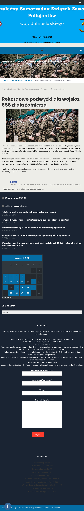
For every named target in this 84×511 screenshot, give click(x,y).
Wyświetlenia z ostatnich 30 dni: (39, 482)
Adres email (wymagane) (42, 382)
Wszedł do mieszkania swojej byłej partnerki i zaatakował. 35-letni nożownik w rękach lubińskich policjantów (42, 244)
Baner (6, 89)
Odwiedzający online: (42, 462)
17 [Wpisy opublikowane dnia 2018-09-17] (5, 287)
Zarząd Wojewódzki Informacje (36, 89)
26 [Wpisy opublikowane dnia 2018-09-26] (17, 293)
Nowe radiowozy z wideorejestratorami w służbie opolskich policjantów (35, 220)
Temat (42, 392)
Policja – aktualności (16, 206)
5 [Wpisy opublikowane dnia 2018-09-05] (16, 276)
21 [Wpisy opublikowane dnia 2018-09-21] (28, 287)
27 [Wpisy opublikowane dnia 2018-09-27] (22, 293)
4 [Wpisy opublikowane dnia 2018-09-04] (11, 276)
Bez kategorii (13, 89)
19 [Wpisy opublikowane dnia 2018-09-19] (17, 287)
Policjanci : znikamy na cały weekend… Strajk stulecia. (23, 189)
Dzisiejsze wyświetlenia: (41, 466)
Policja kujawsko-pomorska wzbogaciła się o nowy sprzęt (29, 212)
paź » (9, 297)
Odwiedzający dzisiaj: (41, 469)
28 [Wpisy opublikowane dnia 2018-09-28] (28, 293)
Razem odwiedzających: (38, 491)
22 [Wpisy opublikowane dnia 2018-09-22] (34, 287)
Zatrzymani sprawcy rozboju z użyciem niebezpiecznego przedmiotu (34, 227)
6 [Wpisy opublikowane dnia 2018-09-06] (22, 276)
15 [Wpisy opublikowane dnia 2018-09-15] (34, 282)
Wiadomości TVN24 (15, 198)
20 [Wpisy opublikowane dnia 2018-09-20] (22, 287)
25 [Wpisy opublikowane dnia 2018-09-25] (11, 293)
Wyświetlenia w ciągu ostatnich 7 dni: (40, 479)
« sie (4, 297)
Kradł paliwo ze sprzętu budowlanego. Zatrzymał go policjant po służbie (36, 235)
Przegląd (21, 89)
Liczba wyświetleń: (39, 488)
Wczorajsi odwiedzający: (41, 475)
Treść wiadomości (42, 414)
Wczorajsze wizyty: (40, 472)
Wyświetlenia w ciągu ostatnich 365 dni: (38, 485)
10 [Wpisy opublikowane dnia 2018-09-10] (5, 282)
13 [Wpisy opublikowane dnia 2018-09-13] (22, 282)
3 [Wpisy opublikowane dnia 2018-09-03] (5, 276)
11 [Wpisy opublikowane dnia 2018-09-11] (11, 282)
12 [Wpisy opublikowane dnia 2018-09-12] (17, 282)
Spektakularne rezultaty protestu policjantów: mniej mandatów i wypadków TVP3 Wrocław (46, 185)
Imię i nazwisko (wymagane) (42, 372)
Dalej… (65, 164)
